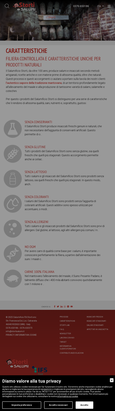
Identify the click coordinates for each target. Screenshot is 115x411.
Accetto (84, 405)
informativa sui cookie (67, 396)
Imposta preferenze (22, 405)
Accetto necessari (58, 405)
